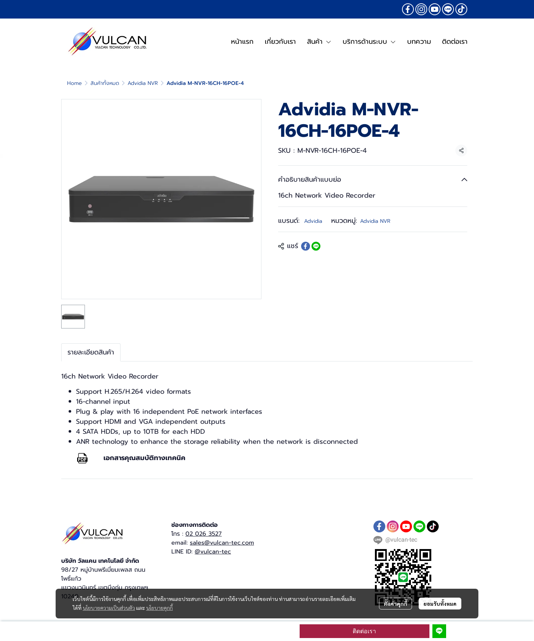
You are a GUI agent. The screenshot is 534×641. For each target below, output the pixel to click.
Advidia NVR (143, 83)
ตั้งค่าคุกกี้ (395, 603)
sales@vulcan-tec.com (222, 542)
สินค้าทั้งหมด (104, 83)
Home (74, 83)
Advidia (313, 221)
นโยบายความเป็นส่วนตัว (109, 607)
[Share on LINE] (316, 246)
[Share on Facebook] (305, 246)
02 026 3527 (203, 533)
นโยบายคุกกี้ (159, 607)
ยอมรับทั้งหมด (439, 603)
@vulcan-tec (213, 551)
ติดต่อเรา (364, 631)
